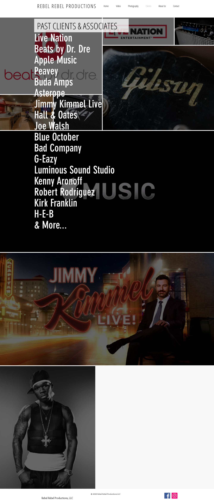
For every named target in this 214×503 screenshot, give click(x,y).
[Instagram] (174, 496)
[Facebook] (167, 496)
